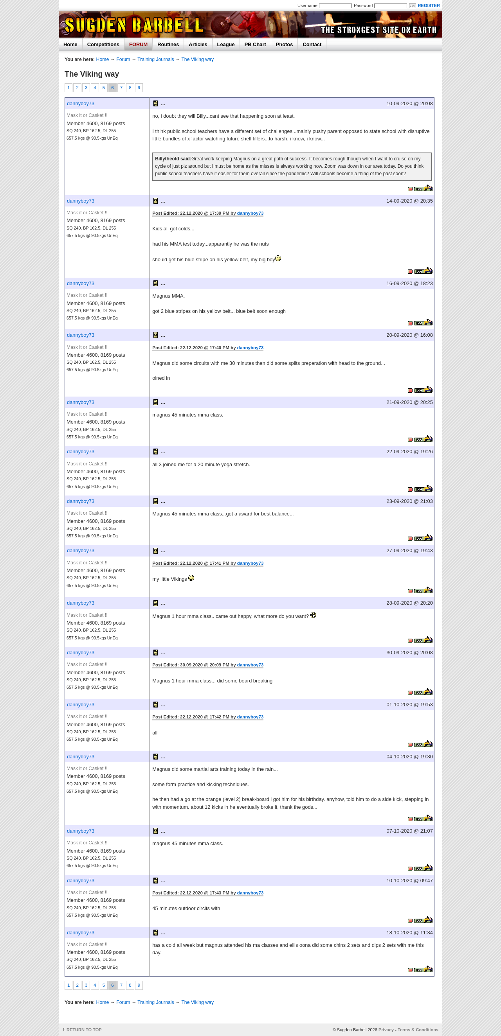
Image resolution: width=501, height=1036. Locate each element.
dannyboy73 (80, 103)
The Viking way (197, 59)
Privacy (386, 1029)
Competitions (103, 44)
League (226, 44)
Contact (312, 44)
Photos (284, 44)
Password (363, 5)
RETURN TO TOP (84, 1029)
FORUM (138, 44)
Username (307, 5)
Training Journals (155, 59)
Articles (198, 44)
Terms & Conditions (418, 1029)
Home (70, 44)
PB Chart (255, 44)
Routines (168, 44)
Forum (123, 59)
